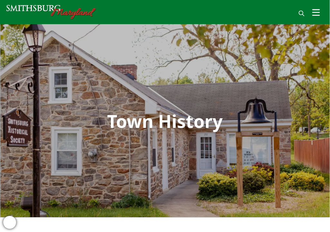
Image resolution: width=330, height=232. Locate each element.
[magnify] (301, 13)
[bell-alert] (9, 222)
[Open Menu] (316, 12)
